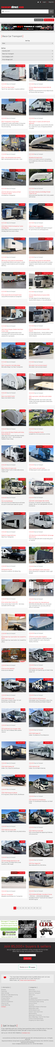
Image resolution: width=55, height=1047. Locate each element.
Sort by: (27, 40)
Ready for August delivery (8, 535)
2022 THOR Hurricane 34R (36, 831)
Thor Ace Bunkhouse (7, 501)
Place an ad (49, 20)
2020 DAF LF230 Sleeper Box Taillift (39, 501)
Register (51, 2)
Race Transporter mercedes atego (10, 365)
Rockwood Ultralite (6, 569)
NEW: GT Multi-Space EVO (36, 226)
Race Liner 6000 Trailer (8, 396)
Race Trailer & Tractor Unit (8, 468)
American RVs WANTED (7, 668)
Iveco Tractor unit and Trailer (37, 468)
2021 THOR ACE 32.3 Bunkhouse (37, 799)
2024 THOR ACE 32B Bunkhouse (37, 698)
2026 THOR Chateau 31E (7, 766)
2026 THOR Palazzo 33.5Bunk (9, 793)
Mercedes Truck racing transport (38, 365)
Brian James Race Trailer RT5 (9, 602)
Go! (51, 11)
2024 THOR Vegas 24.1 (35, 733)
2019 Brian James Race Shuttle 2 (38, 636)
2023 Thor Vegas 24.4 (34, 863)
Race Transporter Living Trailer (10, 121)
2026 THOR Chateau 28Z (7, 698)
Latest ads (39, 20)
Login (44, 2)
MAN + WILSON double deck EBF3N (10, 157)
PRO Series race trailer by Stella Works (12, 260)
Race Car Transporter (7, 894)
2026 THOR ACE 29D (34, 766)
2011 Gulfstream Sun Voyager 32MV (11, 728)
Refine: (3, 48)
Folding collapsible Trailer (36, 432)
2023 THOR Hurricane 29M (36, 668)
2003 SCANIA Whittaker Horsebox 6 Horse (40, 894)
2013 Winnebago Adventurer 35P (10, 861)
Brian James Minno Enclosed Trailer (11, 295)
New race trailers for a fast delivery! (39, 602)
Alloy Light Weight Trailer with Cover (39, 569)
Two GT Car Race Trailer (7, 87)
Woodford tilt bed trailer (35, 157)
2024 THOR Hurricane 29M (8, 830)
